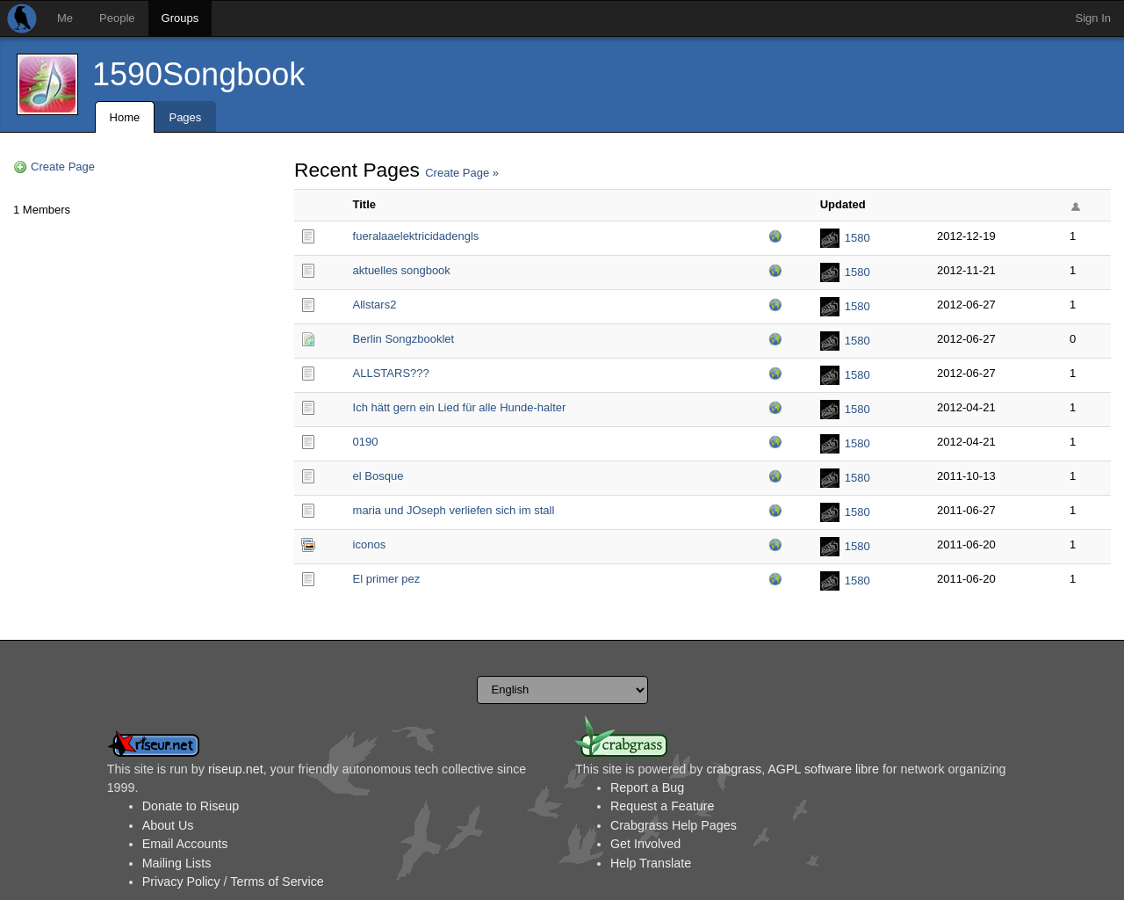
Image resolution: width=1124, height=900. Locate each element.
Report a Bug (647, 787)
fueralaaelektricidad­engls (416, 236)
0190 (365, 441)
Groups (180, 18)
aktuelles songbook (401, 270)
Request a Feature (662, 806)
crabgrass (733, 769)
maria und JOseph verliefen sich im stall (454, 510)
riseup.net (235, 769)
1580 (857, 237)
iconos (369, 544)
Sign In (1093, 18)
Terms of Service (276, 882)
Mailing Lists (177, 863)
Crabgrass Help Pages (673, 825)
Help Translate (650, 863)
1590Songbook (198, 74)
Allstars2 (375, 304)
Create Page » (462, 172)
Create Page (63, 166)
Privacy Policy (181, 882)
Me (65, 18)
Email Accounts (185, 844)
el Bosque (378, 476)
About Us (168, 825)
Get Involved (645, 844)
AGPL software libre (823, 769)
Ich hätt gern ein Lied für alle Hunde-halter (459, 407)
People (116, 18)
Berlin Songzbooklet (404, 338)
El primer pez (387, 578)
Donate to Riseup (190, 806)
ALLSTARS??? (391, 373)
